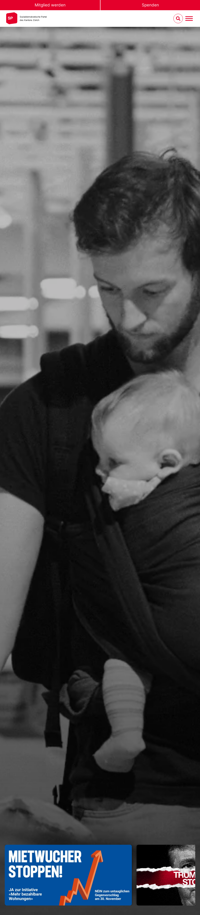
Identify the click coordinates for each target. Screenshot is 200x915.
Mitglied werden (50, 5)
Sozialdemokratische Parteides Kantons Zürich (33, 18)
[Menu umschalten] (189, 18)
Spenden (150, 5)
